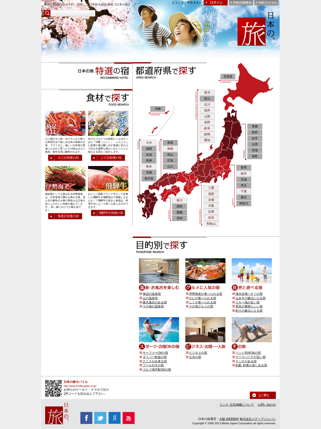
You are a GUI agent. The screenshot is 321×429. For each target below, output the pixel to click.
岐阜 (207, 128)
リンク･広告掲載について (236, 404)
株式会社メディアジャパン (258, 419)
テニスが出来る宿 (155, 361)
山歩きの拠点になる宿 (250, 298)
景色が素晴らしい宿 (249, 306)
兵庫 (211, 211)
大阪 (211, 205)
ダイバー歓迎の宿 (155, 357)
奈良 (211, 217)
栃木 (244, 173)
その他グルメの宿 (201, 306)
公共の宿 (195, 357)
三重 (211, 188)
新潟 (207, 92)
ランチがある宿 (246, 361)
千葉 (244, 191)
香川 (180, 200)
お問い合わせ (267, 404)
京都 (211, 200)
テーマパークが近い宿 (250, 357)
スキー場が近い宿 (247, 302)
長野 (207, 122)
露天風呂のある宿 (155, 302)
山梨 (207, 116)
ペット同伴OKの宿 (248, 353)
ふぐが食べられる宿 (202, 302)
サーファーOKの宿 (155, 353)
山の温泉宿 (150, 298)
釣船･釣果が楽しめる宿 (251, 365)
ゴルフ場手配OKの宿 (157, 369)
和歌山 (211, 223)
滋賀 (211, 194)
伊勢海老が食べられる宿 (205, 294)
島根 (170, 148)
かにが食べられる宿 (202, 298)
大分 (149, 142)
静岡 (207, 134)
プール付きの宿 (153, 365)
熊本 (149, 166)
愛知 (207, 140)
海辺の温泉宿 (152, 294)
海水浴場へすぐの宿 (249, 294)
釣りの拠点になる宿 (249, 310)
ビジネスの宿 (198, 353)
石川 (207, 104)
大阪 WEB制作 (229, 419)
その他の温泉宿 (153, 306)
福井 (207, 110)
